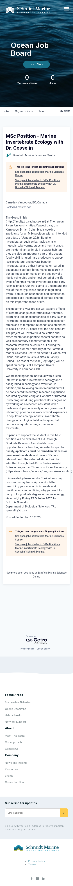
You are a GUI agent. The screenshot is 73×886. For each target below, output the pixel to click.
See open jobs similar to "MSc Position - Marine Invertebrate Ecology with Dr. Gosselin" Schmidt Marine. (37, 184)
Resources (11, 769)
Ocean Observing (15, 708)
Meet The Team (15, 735)
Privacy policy (27, 649)
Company (12, 755)
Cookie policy (43, 649)
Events (9, 775)
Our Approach (13, 742)
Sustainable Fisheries (18, 702)
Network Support (15, 721)
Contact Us (12, 748)
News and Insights (16, 762)
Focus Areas (14, 695)
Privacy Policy (36, 861)
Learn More (36, 64)
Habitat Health (13, 715)
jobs (6, 111)
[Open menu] (66, 9)
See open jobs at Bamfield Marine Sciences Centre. (39, 173)
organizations (24, 111)
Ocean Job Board (15, 782)
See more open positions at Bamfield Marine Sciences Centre (36, 574)
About (9, 728)
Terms (32, 864)
